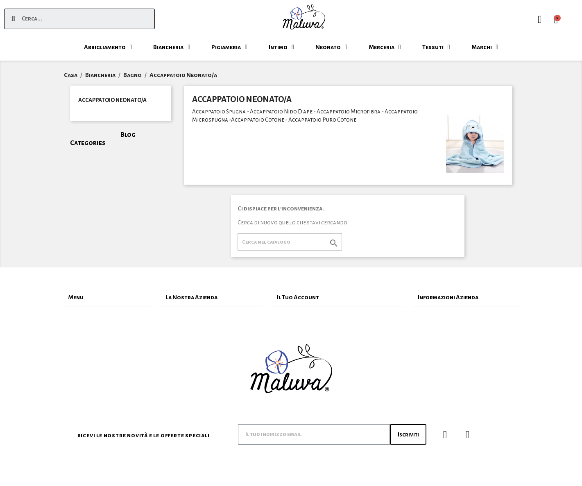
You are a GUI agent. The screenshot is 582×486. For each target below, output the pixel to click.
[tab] (106, 297)
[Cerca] (290, 242)
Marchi (484, 47)
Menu (76, 297)
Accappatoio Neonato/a (112, 100)
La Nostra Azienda (191, 297)
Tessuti (436, 47)
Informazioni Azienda (448, 297)
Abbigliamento (108, 47)
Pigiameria (229, 47)
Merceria (385, 47)
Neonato (331, 47)
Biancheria (171, 47)
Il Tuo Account (298, 297)
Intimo (281, 47)
